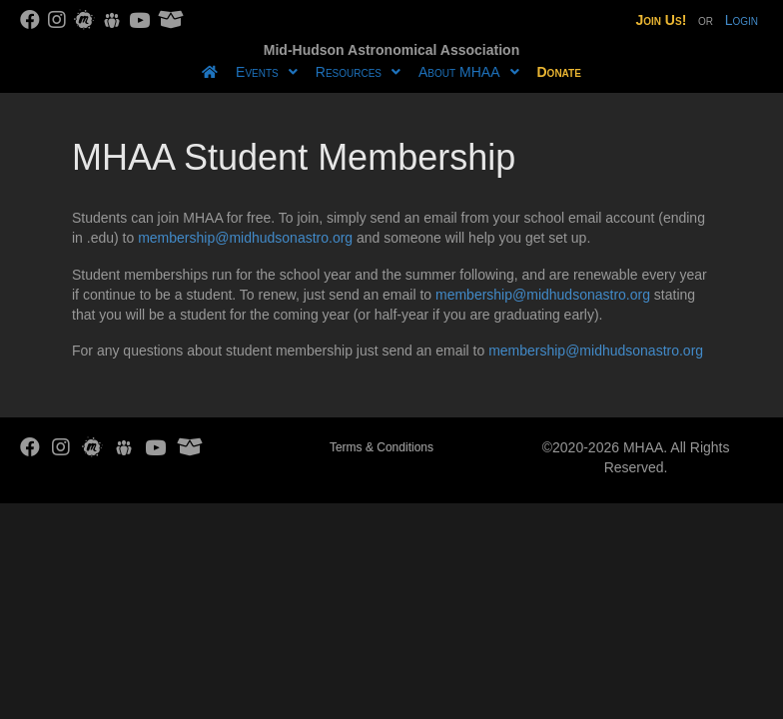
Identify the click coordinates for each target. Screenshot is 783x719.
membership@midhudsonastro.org (245, 238)
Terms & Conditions (381, 447)
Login (741, 20)
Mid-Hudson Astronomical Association (391, 50)
